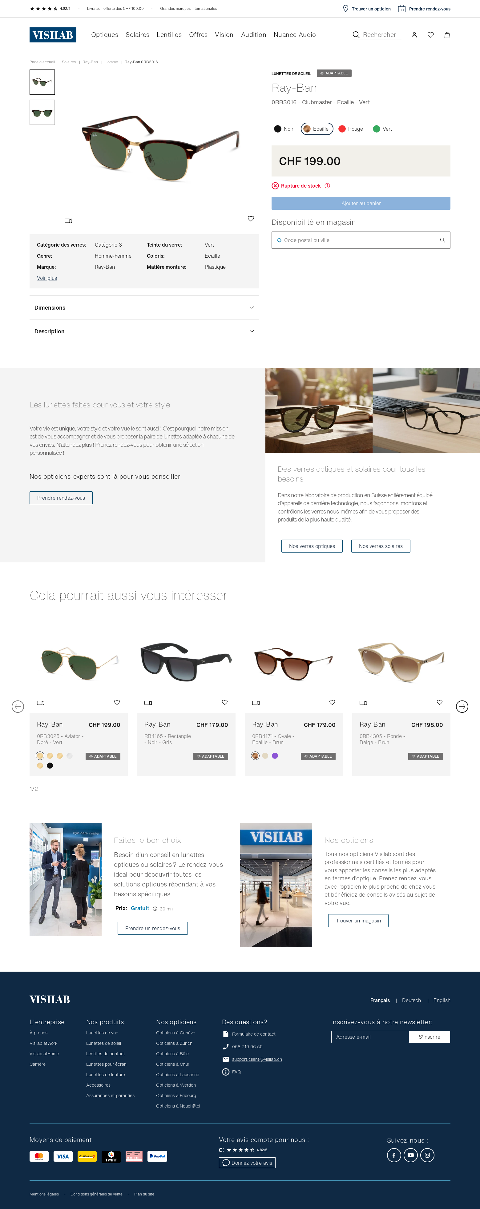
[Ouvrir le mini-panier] (447, 35)
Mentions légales (44, 1194)
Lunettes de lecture (105, 1074)
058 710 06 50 (247, 1046)
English (442, 1000)
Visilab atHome (44, 1053)
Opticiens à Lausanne (177, 1074)
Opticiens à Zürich (174, 1043)
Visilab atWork (44, 1043)
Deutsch (412, 1000)
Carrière (38, 1064)
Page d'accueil (42, 62)
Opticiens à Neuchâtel (178, 1106)
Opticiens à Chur (172, 1064)
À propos (38, 1032)
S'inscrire (429, 1037)
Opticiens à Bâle (172, 1053)
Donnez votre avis (247, 1163)
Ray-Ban (90, 62)
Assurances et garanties (110, 1095)
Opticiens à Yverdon (176, 1085)
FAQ (236, 1072)
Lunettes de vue (102, 1032)
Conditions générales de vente (97, 1194)
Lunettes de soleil (103, 1043)
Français (380, 1000)
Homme (111, 62)
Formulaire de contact (249, 1034)
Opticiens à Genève (175, 1032)
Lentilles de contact (105, 1053)
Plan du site (144, 1194)
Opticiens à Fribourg (176, 1095)
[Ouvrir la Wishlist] (430, 34)
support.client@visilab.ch (257, 1059)
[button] (414, 35)
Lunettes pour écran (106, 1064)
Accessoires (98, 1085)
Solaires (69, 62)
